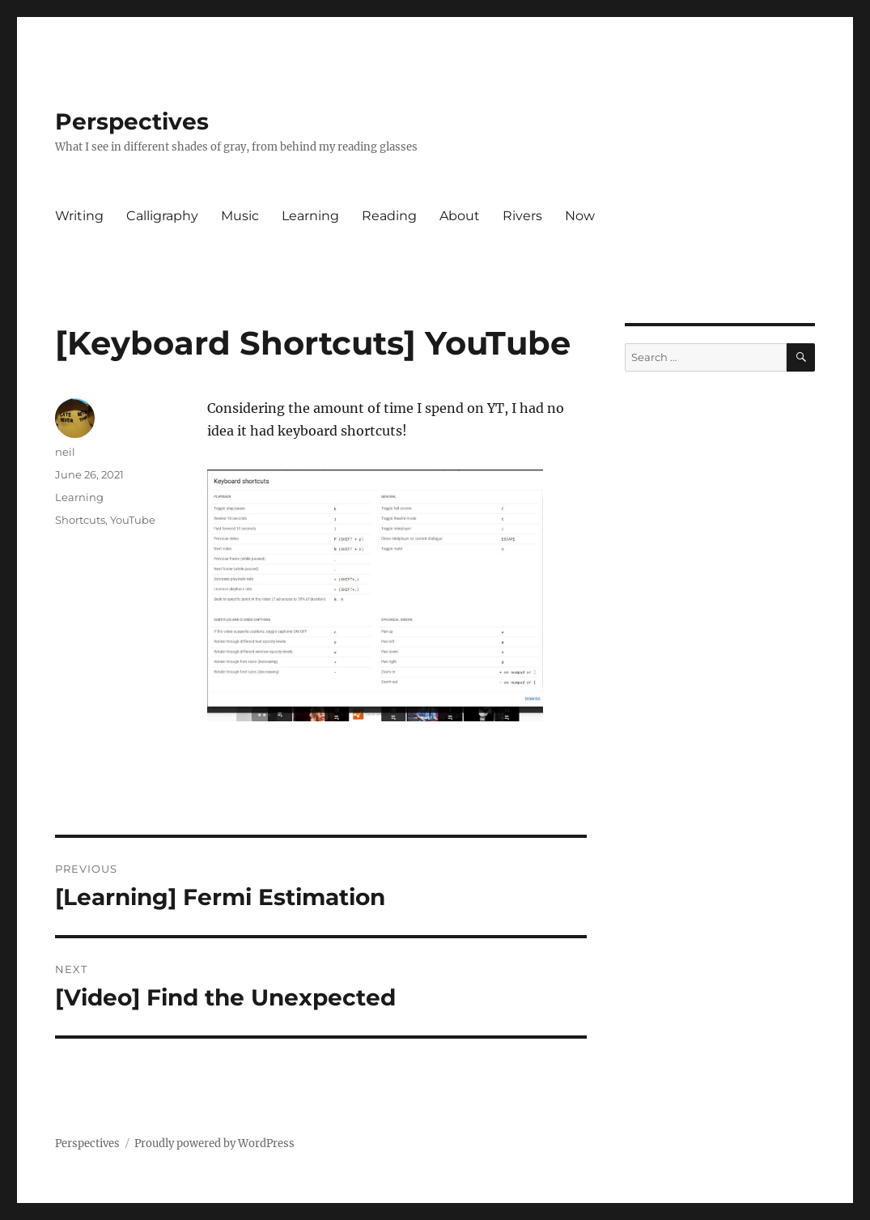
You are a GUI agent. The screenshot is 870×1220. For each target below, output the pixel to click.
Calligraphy (162, 215)
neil (65, 451)
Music (240, 215)
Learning (310, 215)
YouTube (132, 519)
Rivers (522, 215)
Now (580, 215)
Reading (389, 215)
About (459, 215)
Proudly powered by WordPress (214, 1143)
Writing (79, 215)
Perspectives (132, 121)
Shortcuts (80, 519)
